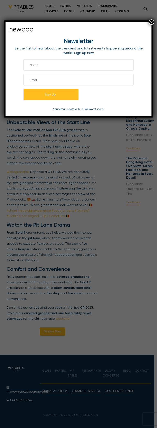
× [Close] (151, 22)
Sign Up (50, 94)
